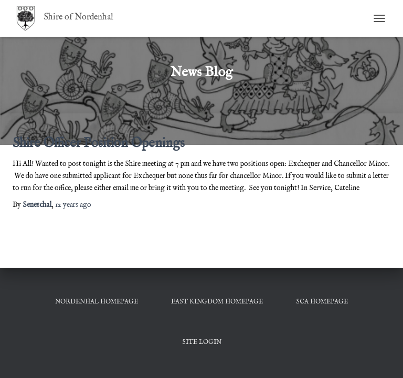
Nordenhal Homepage (96, 302)
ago (73, 204)
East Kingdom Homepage (217, 302)
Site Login (201, 342)
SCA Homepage (322, 302)
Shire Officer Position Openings (99, 143)
